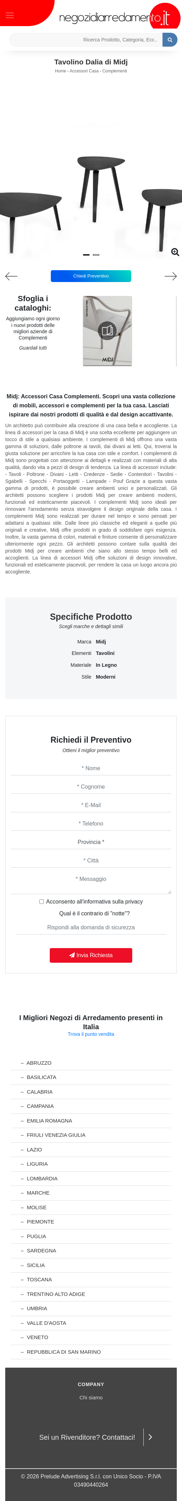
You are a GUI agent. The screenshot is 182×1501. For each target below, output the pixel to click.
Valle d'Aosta (43, 1323)
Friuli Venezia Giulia (53, 1135)
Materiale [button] (81, 665)
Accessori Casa (84, 71)
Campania (37, 1106)
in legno (106, 665)
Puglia (33, 1236)
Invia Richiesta (91, 955)
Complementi (114, 71)
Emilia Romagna (46, 1121)
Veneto (34, 1337)
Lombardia (39, 1178)
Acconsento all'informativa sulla (94, 902)
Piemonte (37, 1222)
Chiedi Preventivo (91, 276)
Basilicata (38, 1077)
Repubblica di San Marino (61, 1352)
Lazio (31, 1149)
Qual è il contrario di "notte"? (94, 913)
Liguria (34, 1164)
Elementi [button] (81, 653)
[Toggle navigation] (10, 14)
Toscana (36, 1279)
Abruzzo (36, 1063)
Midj (101, 641)
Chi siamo (91, 1397)
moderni (106, 677)
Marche (35, 1193)
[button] (86, 255)
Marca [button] (84, 641)
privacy (134, 902)
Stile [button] (86, 677)
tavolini (105, 653)
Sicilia (33, 1265)
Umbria (34, 1308)
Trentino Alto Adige (53, 1294)
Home (60, 71)
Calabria (37, 1092)
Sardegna (38, 1250)
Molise (34, 1207)
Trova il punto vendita (91, 1034)
